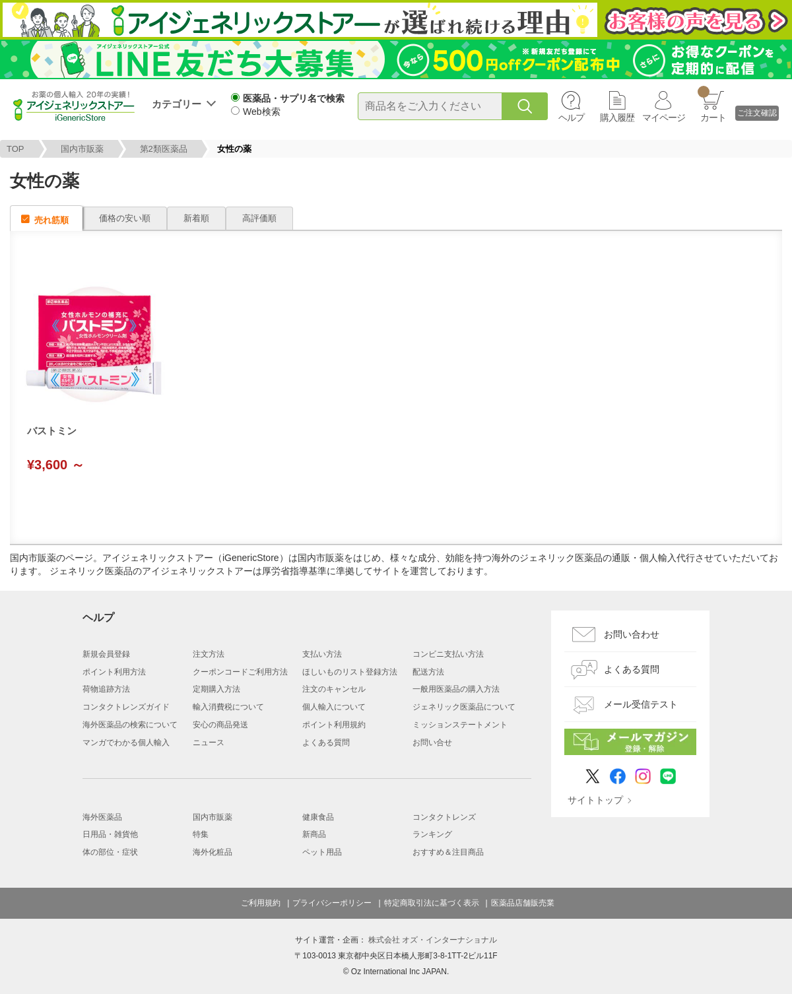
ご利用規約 (260, 903)
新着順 (196, 218)
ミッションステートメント (460, 724)
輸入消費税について (228, 707)
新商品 (314, 834)
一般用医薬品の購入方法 (456, 689)
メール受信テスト (641, 704)
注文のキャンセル (334, 689)
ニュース (208, 742)
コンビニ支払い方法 (448, 654)
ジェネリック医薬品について (463, 707)
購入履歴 (617, 117)
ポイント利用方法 (114, 672)
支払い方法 (322, 654)
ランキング (432, 834)
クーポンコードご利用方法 (240, 672)
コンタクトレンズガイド (126, 707)
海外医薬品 (102, 817)
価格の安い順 (124, 218)
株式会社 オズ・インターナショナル (432, 939)
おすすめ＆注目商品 (448, 852)
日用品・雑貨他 (110, 834)
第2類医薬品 (163, 149)
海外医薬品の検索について (130, 724)
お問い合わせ (631, 634)
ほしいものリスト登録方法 (349, 672)
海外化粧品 (212, 852)
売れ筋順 (51, 220)
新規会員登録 (106, 654)
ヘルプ (571, 117)
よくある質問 (326, 742)
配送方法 (428, 672)
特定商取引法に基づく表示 (431, 903)
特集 (201, 834)
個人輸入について (334, 707)
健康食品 (318, 817)
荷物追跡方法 (106, 689)
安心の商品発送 (220, 724)
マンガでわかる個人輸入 (126, 742)
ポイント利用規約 (334, 724)
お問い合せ (432, 742)
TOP (15, 149)
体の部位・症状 (110, 852)
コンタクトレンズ (444, 817)
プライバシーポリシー (332, 903)
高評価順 (259, 218)
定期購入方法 (216, 689)
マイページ (663, 117)
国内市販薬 (82, 149)
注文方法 (208, 654)
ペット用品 (322, 852)
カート (712, 104)
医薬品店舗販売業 (522, 903)
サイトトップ (595, 800)
